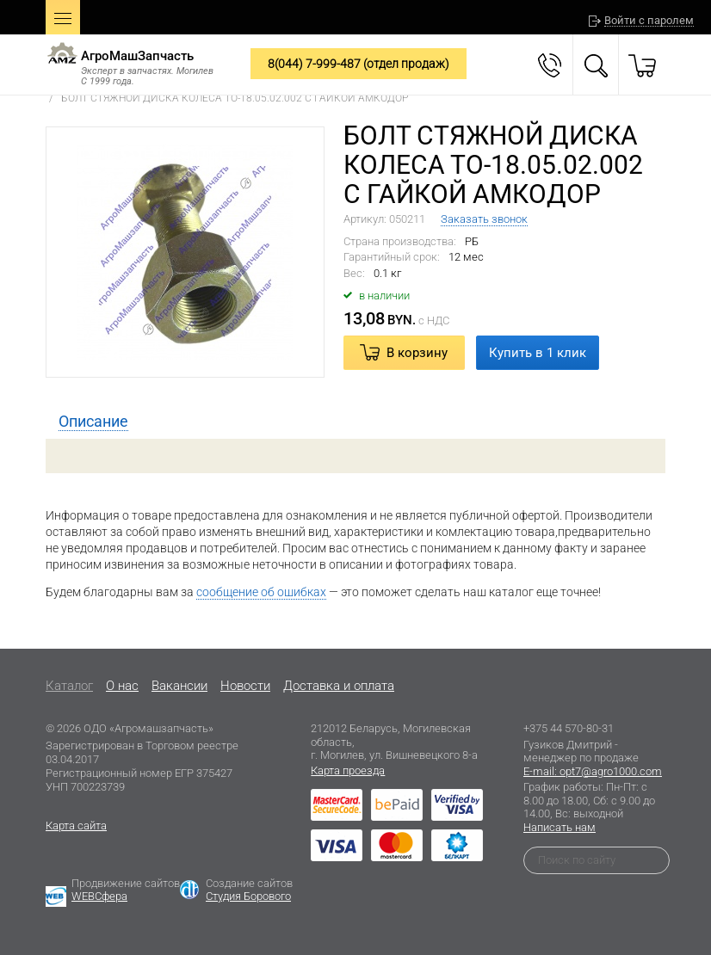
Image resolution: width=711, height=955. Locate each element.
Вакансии (179, 685)
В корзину (417, 352)
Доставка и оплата (338, 685)
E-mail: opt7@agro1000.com (592, 771)
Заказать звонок (484, 219)
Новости (245, 685)
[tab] (93, 421)
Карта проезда (348, 770)
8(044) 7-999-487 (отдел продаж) (358, 64)
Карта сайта (76, 825)
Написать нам (559, 827)
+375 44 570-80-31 (568, 728)
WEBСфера (99, 896)
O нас (122, 685)
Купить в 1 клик (537, 352)
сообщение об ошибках (261, 592)
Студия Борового (248, 896)
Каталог (69, 685)
